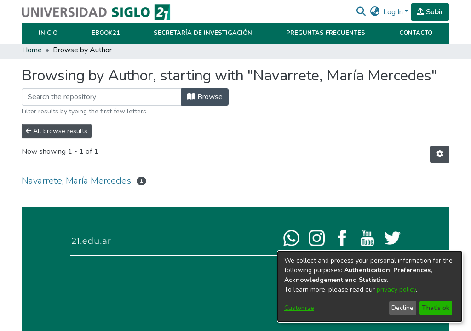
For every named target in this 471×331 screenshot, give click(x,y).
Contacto (415, 33)
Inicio (48, 33)
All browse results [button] (56, 131)
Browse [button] (205, 97)
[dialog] (370, 286)
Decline (402, 307)
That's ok (435, 307)
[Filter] (102, 97)
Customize (299, 307)
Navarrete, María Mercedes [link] (76, 180)
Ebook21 (106, 33)
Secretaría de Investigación (203, 33)
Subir (430, 12)
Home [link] (32, 50)
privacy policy (396, 289)
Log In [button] (394, 12)
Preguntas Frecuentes (325, 33)
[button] (361, 11)
